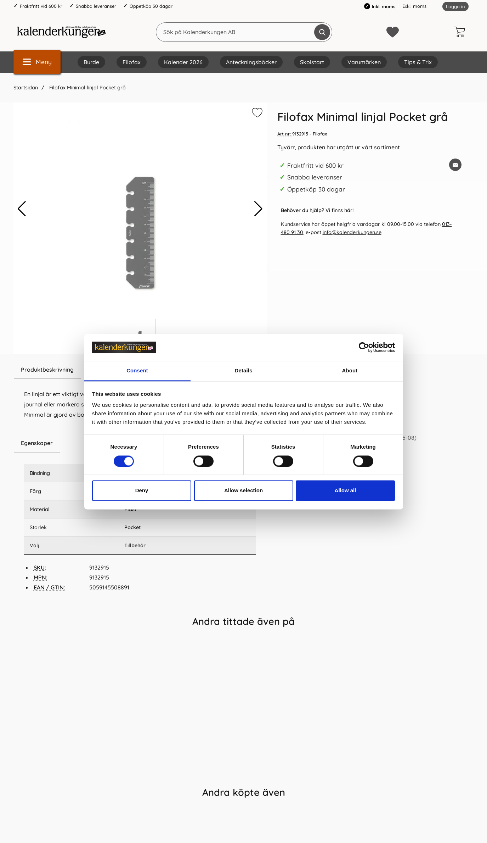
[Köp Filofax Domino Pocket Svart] (336, 765)
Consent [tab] (137, 371)
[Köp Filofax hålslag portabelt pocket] (150, 765)
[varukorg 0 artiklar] (461, 32)
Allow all (345, 491)
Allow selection (243, 491)
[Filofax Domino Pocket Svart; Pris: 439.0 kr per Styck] (336, 696)
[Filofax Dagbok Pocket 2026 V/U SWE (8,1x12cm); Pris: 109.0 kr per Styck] (58, 696)
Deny (141, 491)
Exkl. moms (414, 6)
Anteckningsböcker (251, 62)
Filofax (132, 62)
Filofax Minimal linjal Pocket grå (87, 87)
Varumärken (364, 62)
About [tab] (350, 371)
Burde (91, 62)
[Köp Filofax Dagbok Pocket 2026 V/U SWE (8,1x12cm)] (58, 765)
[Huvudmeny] (37, 62)
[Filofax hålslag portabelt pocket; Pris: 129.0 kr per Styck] (151, 696)
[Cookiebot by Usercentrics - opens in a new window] (364, 347)
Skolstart (312, 62)
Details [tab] (244, 371)
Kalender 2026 (183, 62)
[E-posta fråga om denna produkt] (455, 165)
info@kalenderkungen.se (352, 232)
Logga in (455, 6)
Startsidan (25, 87)
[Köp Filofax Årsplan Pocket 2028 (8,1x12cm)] (429, 765)
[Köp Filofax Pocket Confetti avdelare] (243, 765)
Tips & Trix (418, 62)
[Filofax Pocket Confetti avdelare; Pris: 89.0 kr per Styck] (243, 696)
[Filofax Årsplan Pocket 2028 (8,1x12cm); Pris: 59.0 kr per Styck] (429, 696)
